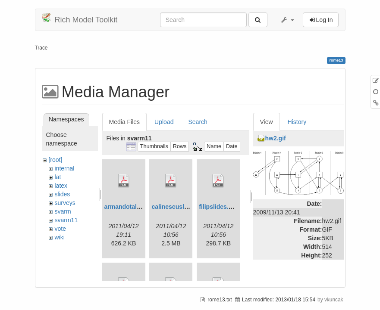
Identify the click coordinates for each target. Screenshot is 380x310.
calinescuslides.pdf (179, 206)
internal (64, 168)
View (266, 121)
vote (60, 228)
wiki (59, 237)
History (297, 121)
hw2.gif (275, 138)
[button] (287, 20)
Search (197, 121)
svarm (62, 211)
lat (57, 177)
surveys (64, 202)
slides (62, 194)
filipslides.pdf (218, 206)
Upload (163, 121)
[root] (55, 159)
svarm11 (66, 220)
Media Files (124, 121)
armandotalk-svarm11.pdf (141, 206)
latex (60, 185)
